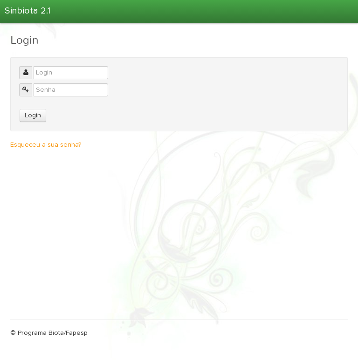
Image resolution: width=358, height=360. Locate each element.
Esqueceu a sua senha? (45, 145)
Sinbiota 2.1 (27, 10)
